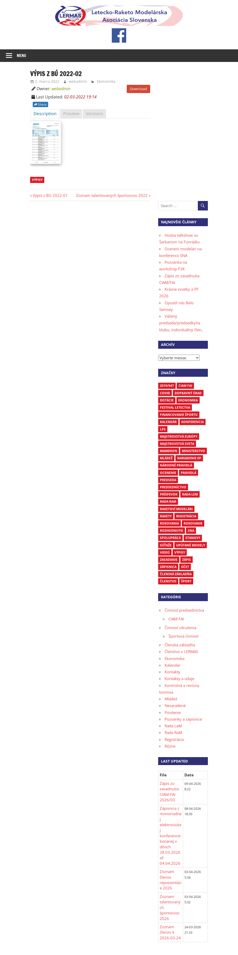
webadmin (78, 81)
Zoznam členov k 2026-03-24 (170, 932)
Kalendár (172, 665)
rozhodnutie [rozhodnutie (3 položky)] (171, 530)
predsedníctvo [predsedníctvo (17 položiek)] (173, 487)
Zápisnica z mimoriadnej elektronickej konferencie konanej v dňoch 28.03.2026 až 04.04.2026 (171, 836)
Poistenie (173, 712)
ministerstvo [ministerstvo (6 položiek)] (193, 451)
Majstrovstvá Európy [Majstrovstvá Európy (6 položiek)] (178, 436)
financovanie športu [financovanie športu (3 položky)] (179, 414)
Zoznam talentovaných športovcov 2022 (112, 195)
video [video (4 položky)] (165, 552)
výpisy (37, 180)
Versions (94, 113)
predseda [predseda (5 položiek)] (168, 480)
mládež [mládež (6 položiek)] (166, 458)
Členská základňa (180, 644)
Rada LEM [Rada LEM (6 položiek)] (190, 494)
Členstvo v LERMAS (181, 651)
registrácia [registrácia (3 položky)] (186, 516)
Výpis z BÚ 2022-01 (50, 195)
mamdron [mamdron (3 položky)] (168, 451)
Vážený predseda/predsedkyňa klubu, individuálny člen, (180, 323)
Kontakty (172, 671)
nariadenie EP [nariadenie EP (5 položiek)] (189, 458)
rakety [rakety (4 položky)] (166, 516)
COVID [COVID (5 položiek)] (165, 393)
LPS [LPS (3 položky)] (163, 429)
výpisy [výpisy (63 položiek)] (179, 552)
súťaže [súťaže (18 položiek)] (166, 545)
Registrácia (174, 739)
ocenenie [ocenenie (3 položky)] (168, 473)
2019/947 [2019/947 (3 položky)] (167, 385)
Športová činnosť (183, 636)
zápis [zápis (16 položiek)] (186, 559)
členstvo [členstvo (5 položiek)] (168, 581)
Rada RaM (173, 732)
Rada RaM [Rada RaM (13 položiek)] (168, 501)
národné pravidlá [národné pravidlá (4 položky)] (176, 465)
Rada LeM (173, 725)
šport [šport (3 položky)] (186, 581)
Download (138, 88)
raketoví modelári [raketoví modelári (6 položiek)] (176, 509)
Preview (71, 113)
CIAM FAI (176, 618)
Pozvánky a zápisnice (183, 719)
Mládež (171, 698)
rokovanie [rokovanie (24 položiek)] (193, 523)
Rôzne (170, 746)
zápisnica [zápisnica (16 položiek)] (168, 567)
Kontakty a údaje (179, 678)
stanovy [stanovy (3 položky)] (192, 538)
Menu (21, 55)
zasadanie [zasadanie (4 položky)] (168, 559)
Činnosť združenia (180, 627)
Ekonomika (106, 81)
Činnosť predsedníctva (184, 610)
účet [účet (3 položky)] (185, 567)
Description (44, 113)
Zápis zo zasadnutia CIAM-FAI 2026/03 (169, 791)
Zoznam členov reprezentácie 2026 (171, 879)
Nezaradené (175, 705)
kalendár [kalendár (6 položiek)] (168, 422)
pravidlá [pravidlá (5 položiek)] (188, 473)
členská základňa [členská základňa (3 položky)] (176, 574)
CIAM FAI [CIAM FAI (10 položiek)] (185, 385)
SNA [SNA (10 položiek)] (191, 530)
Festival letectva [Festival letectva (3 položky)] (175, 407)
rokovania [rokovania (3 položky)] (169, 523)
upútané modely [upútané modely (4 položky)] (190, 545)
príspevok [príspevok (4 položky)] (168, 494)
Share (40, 104)
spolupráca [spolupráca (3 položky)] (170, 538)
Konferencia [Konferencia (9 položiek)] (192, 422)
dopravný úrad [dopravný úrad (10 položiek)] (188, 393)
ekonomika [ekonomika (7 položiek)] (188, 400)
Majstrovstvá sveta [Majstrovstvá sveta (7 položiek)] (177, 444)
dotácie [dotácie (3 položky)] (167, 400)
